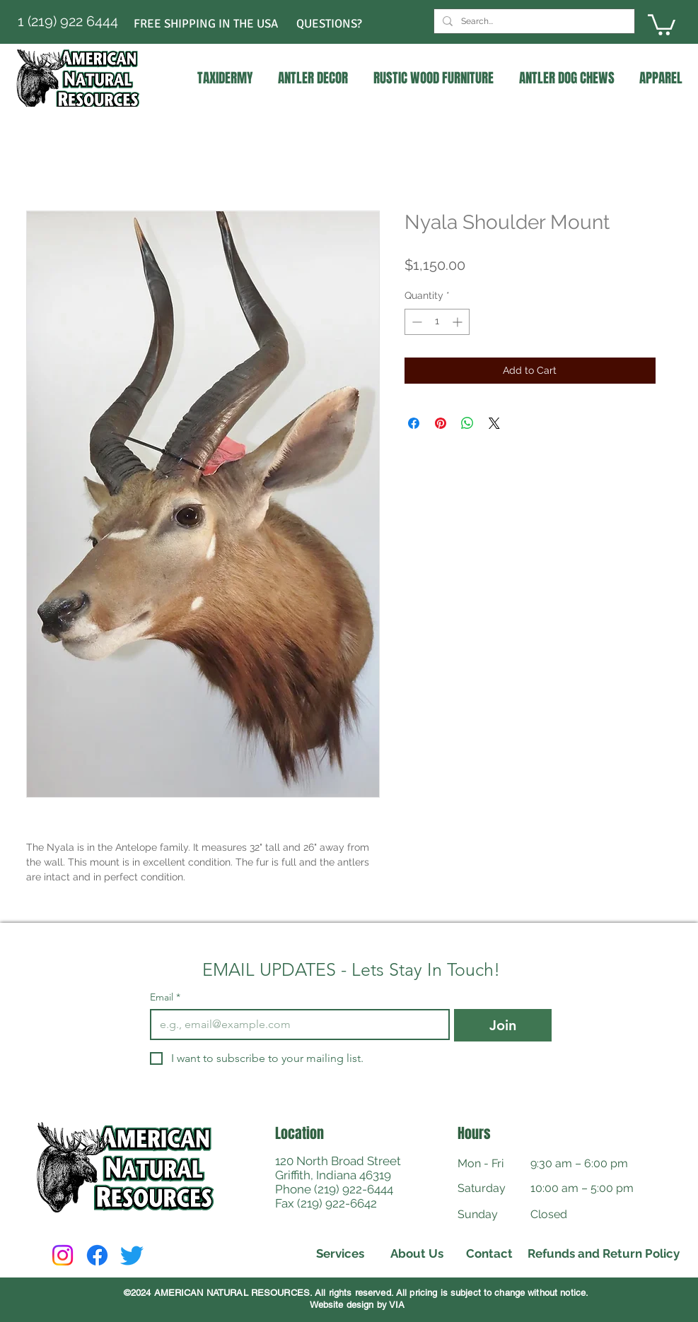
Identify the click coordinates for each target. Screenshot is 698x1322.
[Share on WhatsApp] (467, 423)
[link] (661, 23)
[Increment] (458, 321)
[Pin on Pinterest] (440, 423)
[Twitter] (132, 1255)
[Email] (296, 1024)
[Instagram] (62, 1255)
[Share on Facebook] (413, 423)
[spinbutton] (437, 321)
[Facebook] (97, 1255)
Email (165, 997)
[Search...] (533, 21)
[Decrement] (415, 321)
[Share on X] (494, 423)
